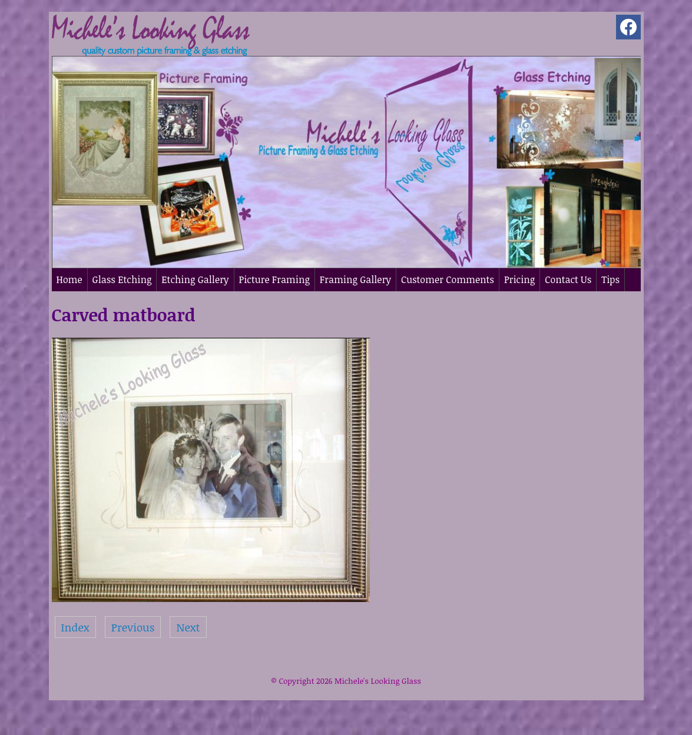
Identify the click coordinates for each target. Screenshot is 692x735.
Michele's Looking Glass (378, 681)
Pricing (519, 279)
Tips (610, 279)
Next (188, 627)
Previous (133, 627)
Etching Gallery (195, 279)
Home (69, 279)
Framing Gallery (355, 279)
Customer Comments (447, 279)
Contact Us (568, 279)
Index (75, 627)
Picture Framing (274, 279)
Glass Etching (122, 279)
